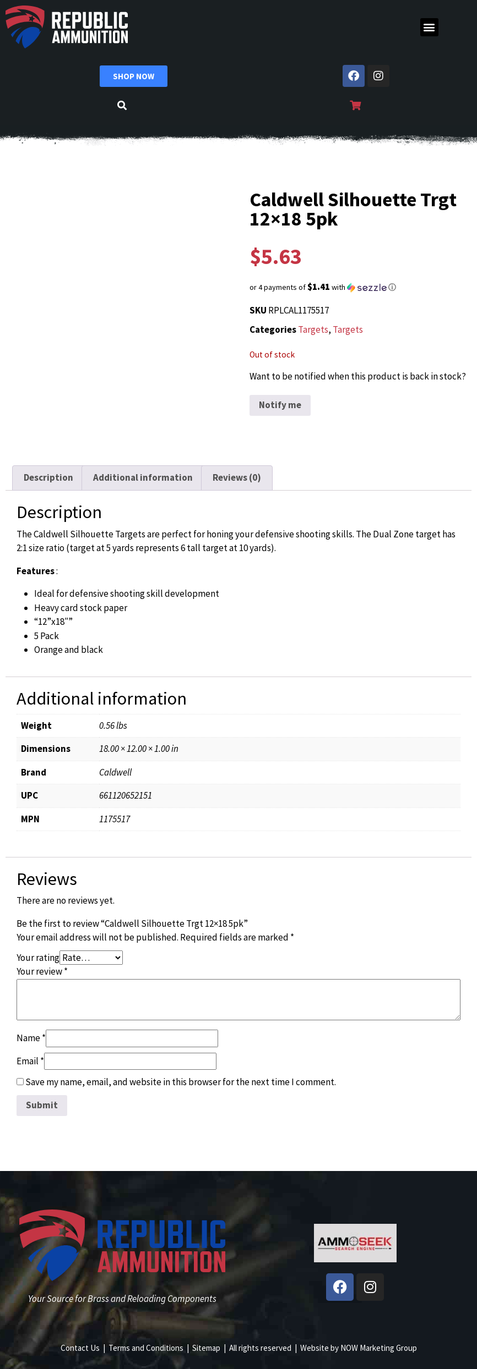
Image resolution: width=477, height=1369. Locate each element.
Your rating (38, 958)
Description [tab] (48, 477)
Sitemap (206, 1348)
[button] (429, 27)
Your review (42, 971)
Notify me (280, 405)
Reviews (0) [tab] (237, 477)
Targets (313, 329)
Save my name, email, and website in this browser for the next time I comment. (180, 1082)
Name (31, 1038)
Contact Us (80, 1348)
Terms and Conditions (146, 1348)
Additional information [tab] (143, 477)
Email (30, 1061)
